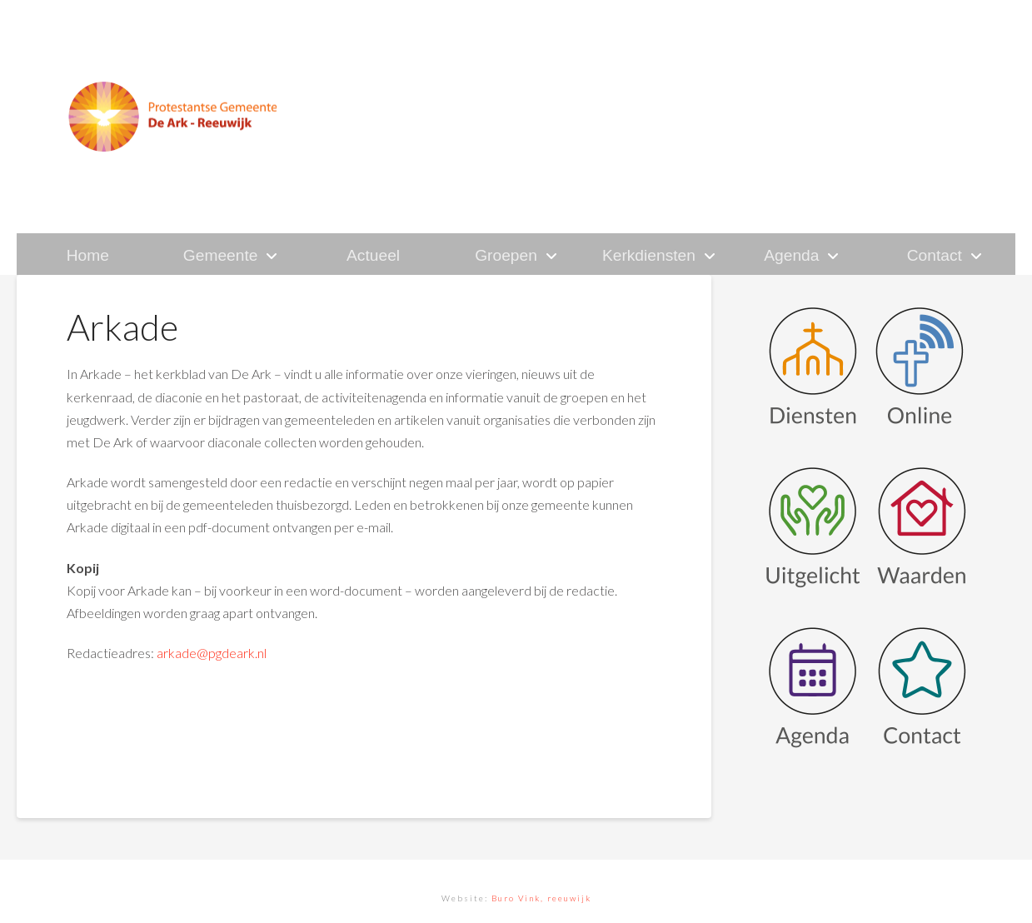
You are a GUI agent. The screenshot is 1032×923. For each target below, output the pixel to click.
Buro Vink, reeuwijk (541, 898)
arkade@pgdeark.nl (212, 653)
